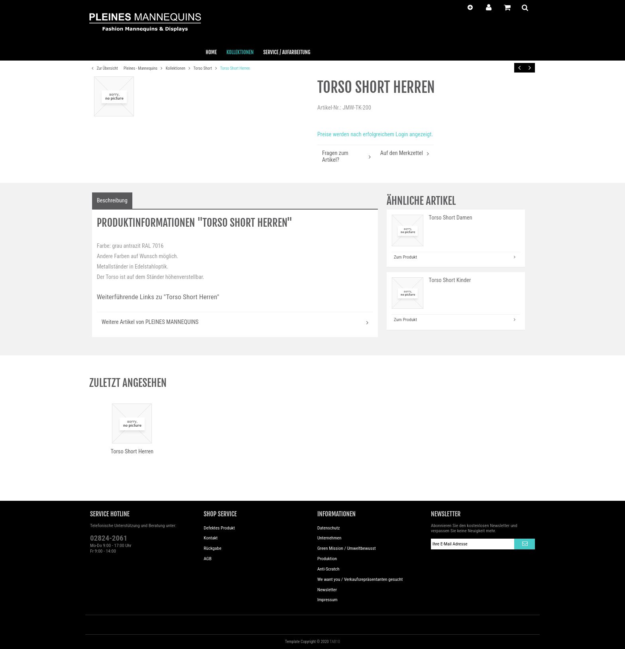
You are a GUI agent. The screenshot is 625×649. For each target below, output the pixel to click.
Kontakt (211, 538)
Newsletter (327, 589)
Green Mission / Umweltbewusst (346, 548)
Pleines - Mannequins (141, 68)
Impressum (327, 599)
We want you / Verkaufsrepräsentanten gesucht (360, 579)
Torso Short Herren (235, 68)
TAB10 (335, 641)
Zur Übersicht (103, 68)
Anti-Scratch (328, 569)
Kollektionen (176, 68)
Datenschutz (328, 528)
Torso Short (203, 68)
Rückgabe (212, 548)
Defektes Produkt (219, 528)
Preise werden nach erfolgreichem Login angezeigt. (375, 134)
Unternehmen (329, 538)
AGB (208, 558)
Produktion (327, 558)
